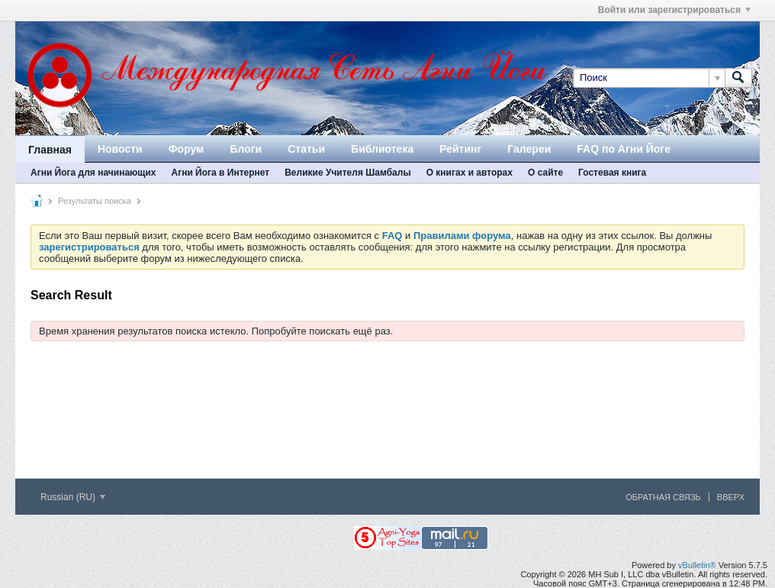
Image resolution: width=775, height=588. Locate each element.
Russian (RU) (72, 497)
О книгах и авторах (469, 172)
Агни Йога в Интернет (220, 172)
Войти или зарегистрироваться (674, 10)
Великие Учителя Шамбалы (347, 172)
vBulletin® (697, 565)
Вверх (730, 497)
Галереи (529, 149)
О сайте (545, 172)
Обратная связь (663, 497)
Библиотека (382, 149)
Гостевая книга (612, 172)
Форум (186, 149)
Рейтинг (460, 149)
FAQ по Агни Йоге (623, 149)
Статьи (306, 149)
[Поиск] (649, 78)
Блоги (246, 149)
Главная (50, 150)
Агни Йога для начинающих (93, 172)
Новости (120, 149)
